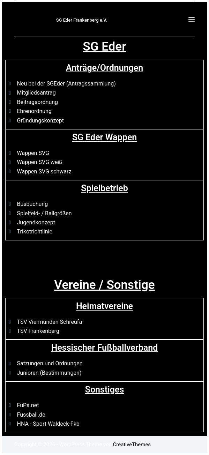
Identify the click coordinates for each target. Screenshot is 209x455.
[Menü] (191, 19)
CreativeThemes (132, 444)
